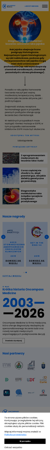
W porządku (25, 441)
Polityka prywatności (15, 434)
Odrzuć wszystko (13, 447)
